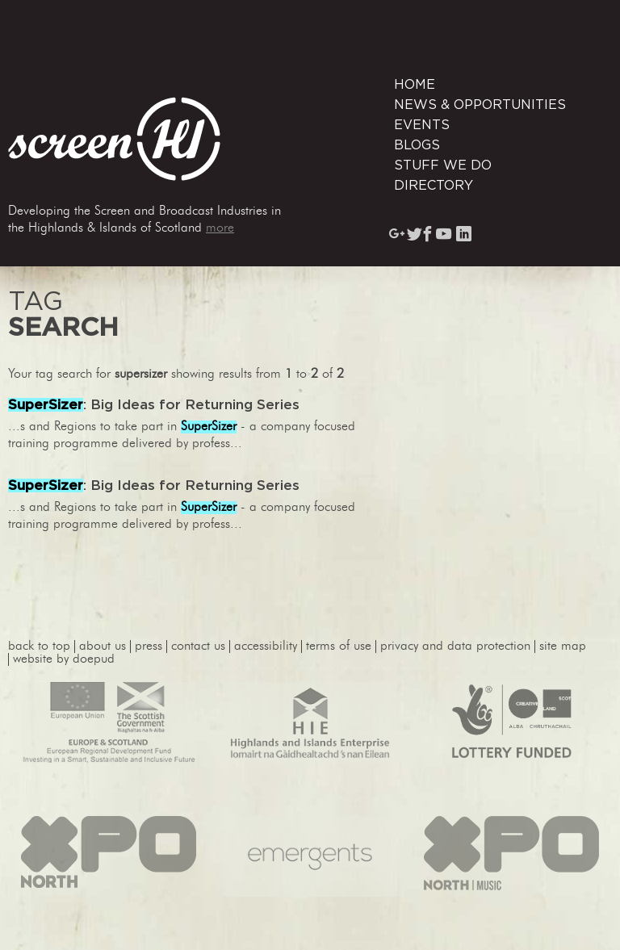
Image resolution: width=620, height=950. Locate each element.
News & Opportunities (480, 104)
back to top (39, 646)
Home (414, 84)
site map (562, 646)
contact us (198, 646)
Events (422, 125)
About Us (102, 646)
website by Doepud (64, 659)
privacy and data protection (455, 646)
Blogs (417, 145)
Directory (433, 185)
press (148, 646)
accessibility (265, 646)
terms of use (338, 646)
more (220, 228)
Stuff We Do (443, 165)
